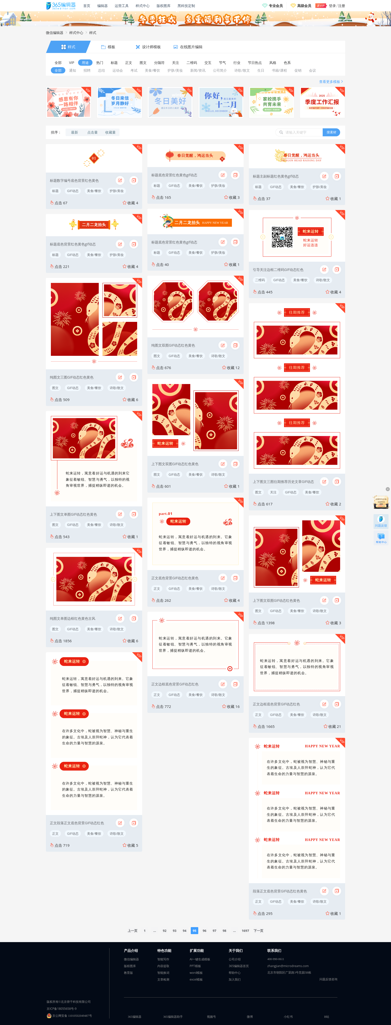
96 (204, 930)
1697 (245, 930)
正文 (55, 833)
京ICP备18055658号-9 (62, 1009)
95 (194, 930)
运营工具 (122, 5)
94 (185, 930)
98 (224, 930)
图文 (55, 388)
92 (165, 930)
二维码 (260, 280)
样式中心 (143, 5)
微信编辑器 (54, 32)
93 (175, 930)
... (154, 930)
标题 (55, 191)
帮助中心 (235, 973)
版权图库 (164, 5)
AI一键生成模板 (200, 959)
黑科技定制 (186, 5)
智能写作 (163, 959)
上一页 (132, 930)
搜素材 (331, 132)
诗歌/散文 (117, 388)
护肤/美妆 (117, 191)
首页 (86, 5)
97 (214, 930)
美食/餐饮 (94, 191)
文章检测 (163, 979)
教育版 (128, 973)
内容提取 (163, 966)
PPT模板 (195, 966)
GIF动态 (73, 191)
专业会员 (276, 5)
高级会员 (304, 5)
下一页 (258, 930)
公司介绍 (235, 959)
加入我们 (235, 979)
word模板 (196, 973)
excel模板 (196, 979)
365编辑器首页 (239, 966)
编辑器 (102, 5)
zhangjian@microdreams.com (288, 966)
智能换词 (163, 973)
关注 (273, 492)
